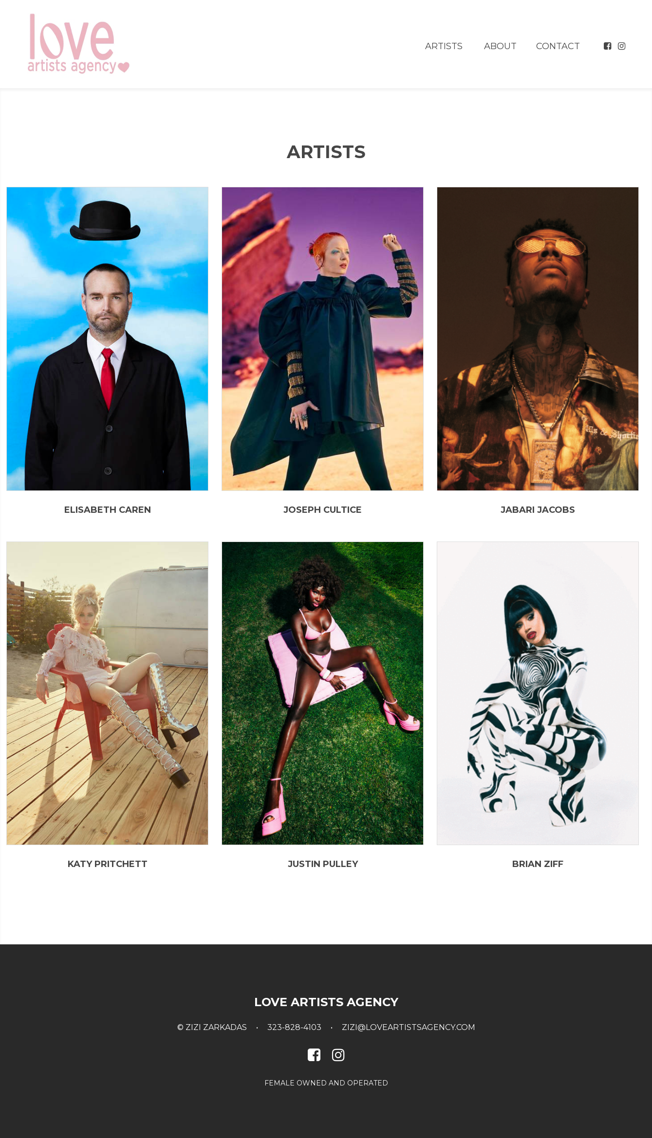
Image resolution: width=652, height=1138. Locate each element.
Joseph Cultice (322, 510)
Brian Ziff (537, 864)
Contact (558, 46)
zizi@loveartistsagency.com (408, 1027)
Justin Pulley (323, 864)
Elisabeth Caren (107, 510)
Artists (444, 46)
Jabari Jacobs (538, 510)
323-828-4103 (294, 1027)
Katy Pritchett (108, 864)
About (500, 46)
